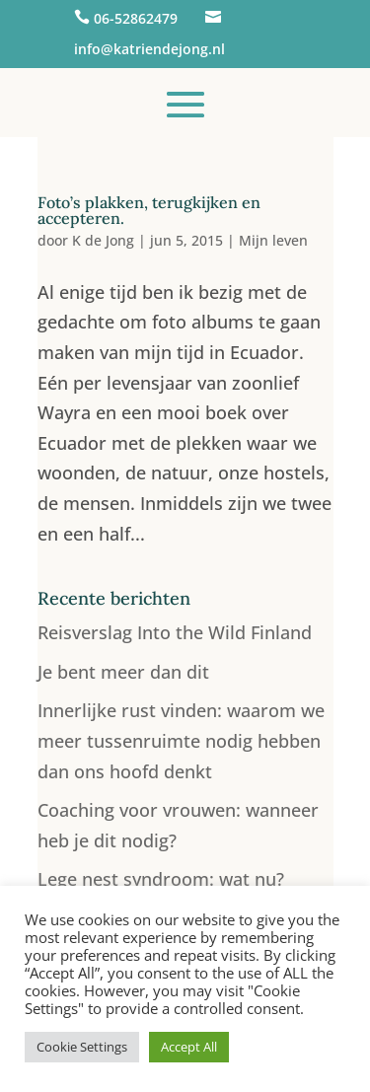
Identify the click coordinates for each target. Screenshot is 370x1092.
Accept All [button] (189, 1047)
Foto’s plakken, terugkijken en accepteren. (148, 210)
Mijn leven (273, 240)
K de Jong (103, 240)
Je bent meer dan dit (123, 672)
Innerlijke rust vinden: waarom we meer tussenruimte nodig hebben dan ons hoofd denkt (181, 740)
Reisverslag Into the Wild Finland (174, 632)
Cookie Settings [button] (82, 1047)
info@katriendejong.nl (149, 48)
